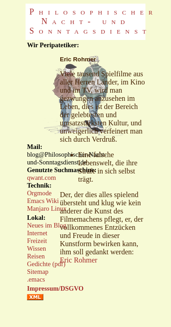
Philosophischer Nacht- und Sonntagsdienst (94, 21)
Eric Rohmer (78, 260)
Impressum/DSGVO (55, 288)
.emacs (36, 279)
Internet (37, 233)
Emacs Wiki (43, 200)
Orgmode (39, 193)
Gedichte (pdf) (46, 264)
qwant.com (41, 177)
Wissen (36, 248)
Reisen (36, 256)
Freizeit (37, 240)
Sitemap (37, 271)
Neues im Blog (46, 225)
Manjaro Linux (47, 208)
